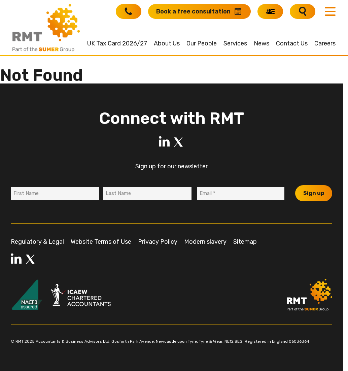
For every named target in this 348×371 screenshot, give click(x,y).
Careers (325, 43)
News (261, 43)
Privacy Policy (157, 241)
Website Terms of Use (101, 241)
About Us (167, 43)
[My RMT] (270, 11)
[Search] (302, 11)
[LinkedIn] (164, 142)
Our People (201, 43)
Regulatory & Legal (37, 241)
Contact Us (292, 43)
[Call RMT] (128, 11)
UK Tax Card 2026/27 (117, 43)
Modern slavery (205, 241)
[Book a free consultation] (199, 11)
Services (235, 43)
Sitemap (245, 241)
